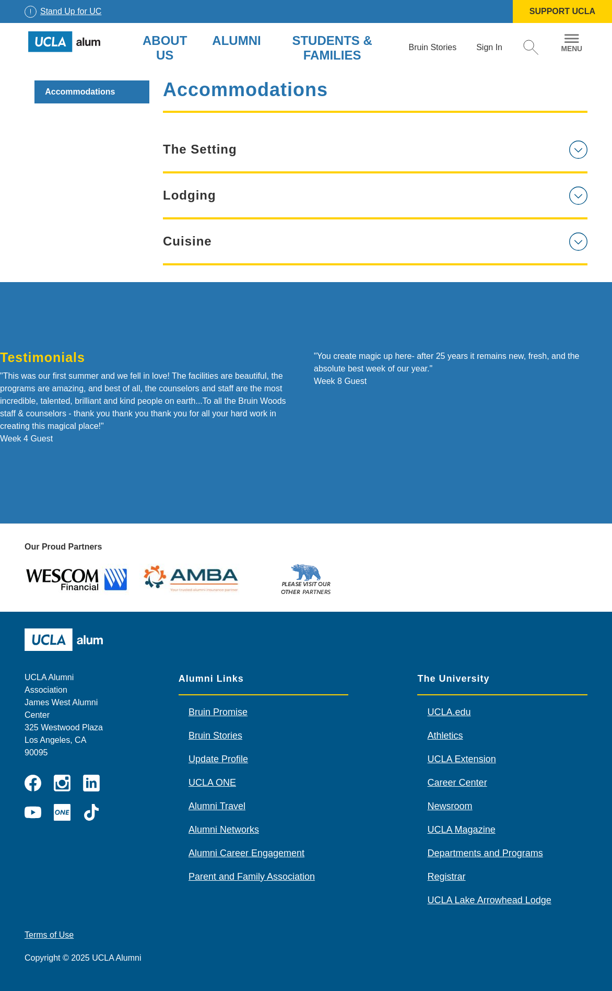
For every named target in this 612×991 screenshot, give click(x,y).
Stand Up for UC (70, 11)
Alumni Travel (217, 806)
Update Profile (218, 759)
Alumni (236, 40)
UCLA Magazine (462, 829)
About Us (165, 47)
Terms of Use (49, 934)
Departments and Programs (485, 853)
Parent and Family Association (252, 876)
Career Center (457, 782)
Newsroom (450, 806)
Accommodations (80, 91)
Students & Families (332, 47)
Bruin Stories (215, 735)
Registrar (447, 876)
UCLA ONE (212, 782)
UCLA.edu (449, 712)
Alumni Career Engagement (246, 853)
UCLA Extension (462, 759)
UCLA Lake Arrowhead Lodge (489, 900)
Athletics (445, 735)
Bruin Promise (218, 712)
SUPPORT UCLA (562, 11)
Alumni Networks (224, 829)
